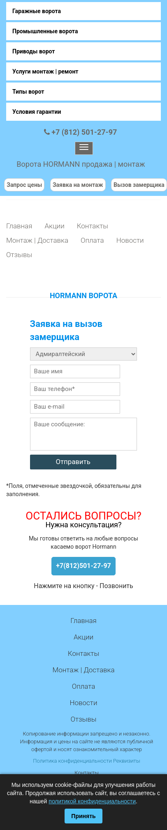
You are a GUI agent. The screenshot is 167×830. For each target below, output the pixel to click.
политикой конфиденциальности (92, 801)
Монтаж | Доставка (37, 240)
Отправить (73, 462)
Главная (19, 226)
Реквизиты (126, 761)
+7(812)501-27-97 (83, 566)
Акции (54, 226)
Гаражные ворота (36, 11)
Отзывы (19, 255)
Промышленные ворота (45, 31)
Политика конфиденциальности (72, 761)
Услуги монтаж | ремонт (45, 71)
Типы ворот (28, 91)
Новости (130, 240)
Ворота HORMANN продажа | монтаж (80, 164)
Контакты (92, 226)
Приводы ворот (33, 51)
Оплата (92, 240)
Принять (83, 816)
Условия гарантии (36, 111)
